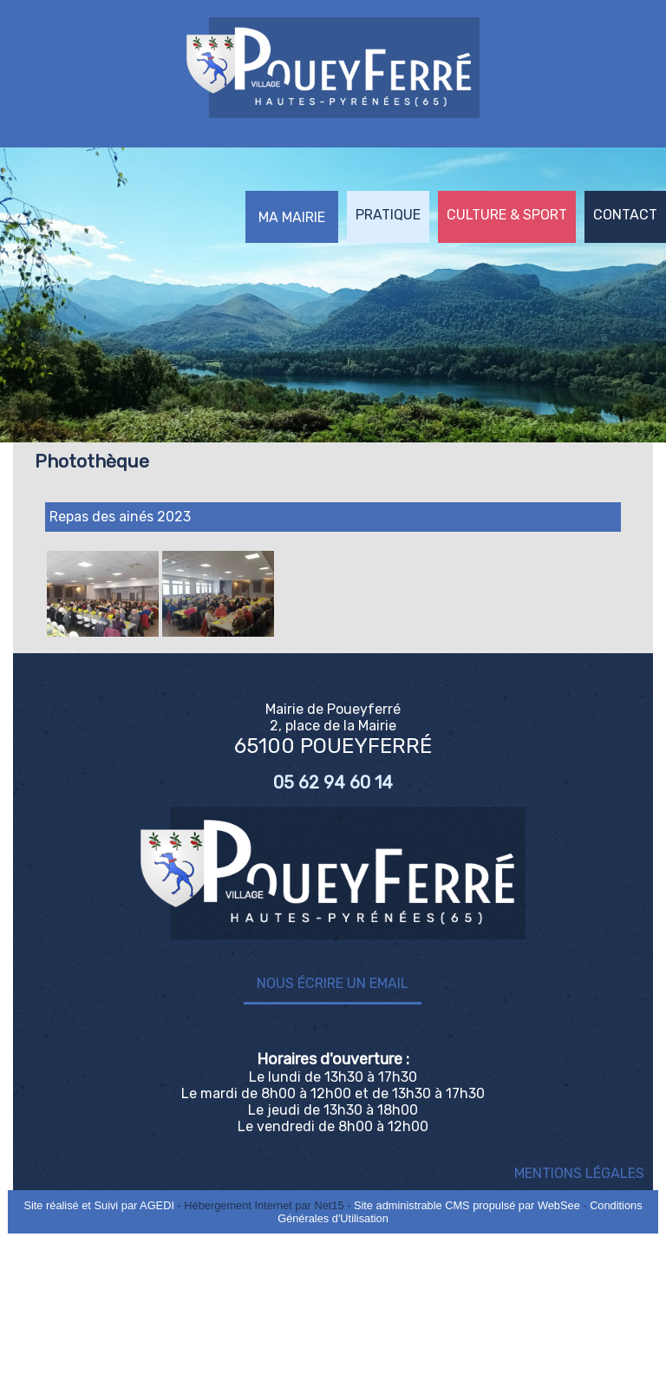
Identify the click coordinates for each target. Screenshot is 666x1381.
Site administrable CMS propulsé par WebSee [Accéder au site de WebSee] (467, 1205)
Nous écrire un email (332, 983)
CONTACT (625, 214)
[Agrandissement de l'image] (103, 632)
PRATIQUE (388, 214)
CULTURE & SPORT (507, 214)
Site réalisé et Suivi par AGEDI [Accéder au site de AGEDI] (98, 1205)
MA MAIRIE (291, 217)
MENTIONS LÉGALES (579, 1173)
